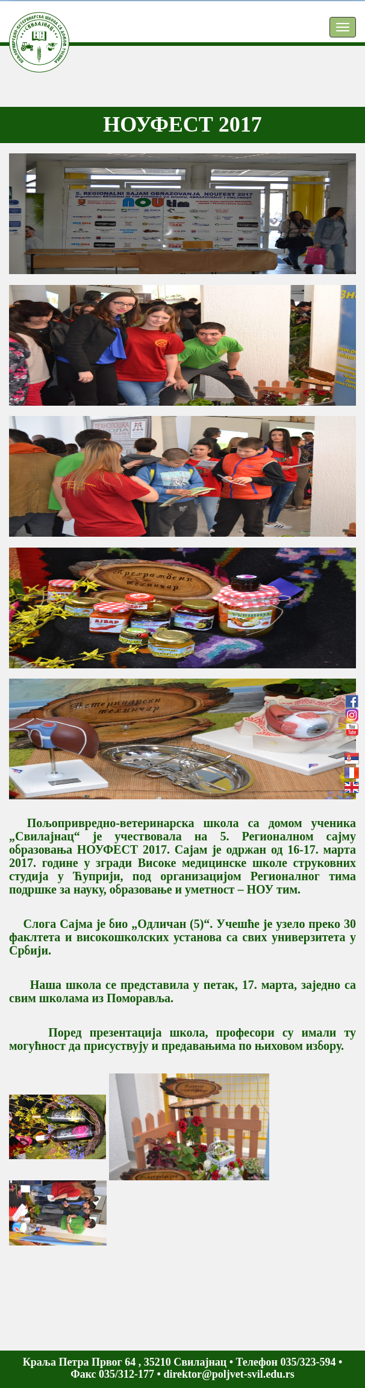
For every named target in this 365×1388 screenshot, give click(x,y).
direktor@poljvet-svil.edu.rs (228, 1374)
